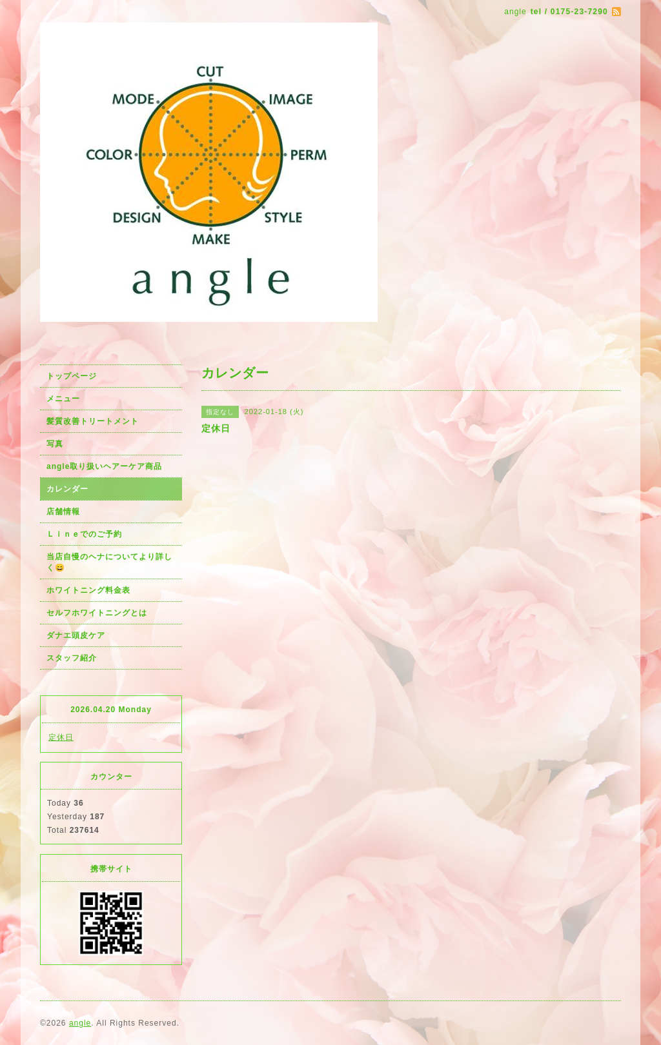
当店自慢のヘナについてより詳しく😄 (109, 562)
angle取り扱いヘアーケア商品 (104, 466)
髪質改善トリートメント (92, 421)
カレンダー (67, 488)
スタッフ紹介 (71, 657)
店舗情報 (63, 511)
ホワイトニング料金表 (88, 590)
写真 (54, 443)
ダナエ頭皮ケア (75, 635)
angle (80, 1023)
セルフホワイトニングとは (96, 612)
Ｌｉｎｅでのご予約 (84, 534)
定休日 (61, 737)
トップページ (71, 376)
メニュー (63, 398)
